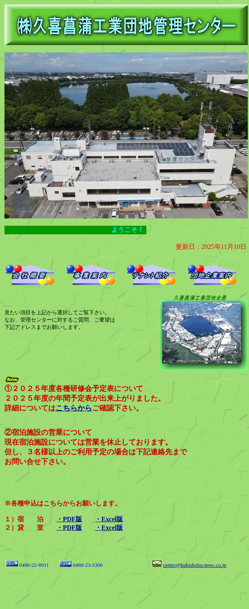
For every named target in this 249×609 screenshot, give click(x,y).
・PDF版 (69, 519)
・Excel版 (109, 519)
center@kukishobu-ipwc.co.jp (194, 565)
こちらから (74, 408)
